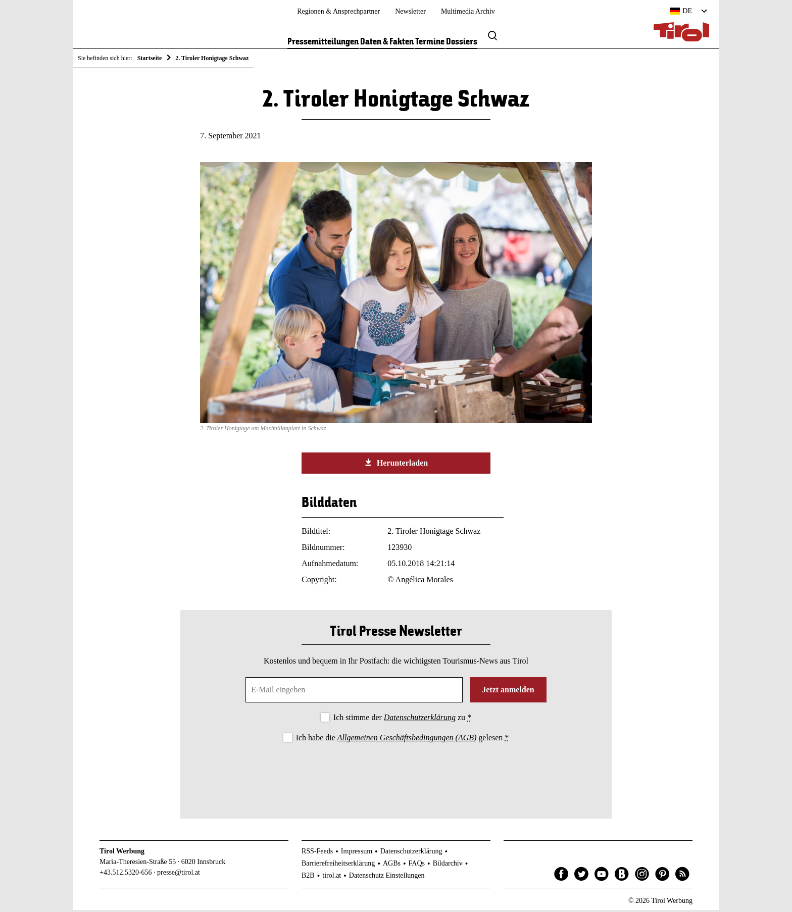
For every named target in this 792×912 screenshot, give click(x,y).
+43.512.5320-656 (126, 874)
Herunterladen (396, 464)
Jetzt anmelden (508, 691)
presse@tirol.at (178, 874)
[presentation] (396, 774)
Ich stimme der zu (402, 719)
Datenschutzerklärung (420, 719)
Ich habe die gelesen (402, 739)
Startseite (149, 58)
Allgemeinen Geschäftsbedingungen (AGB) (406, 739)
